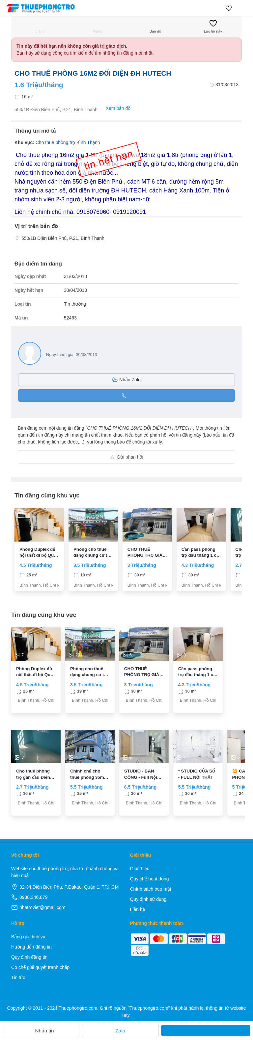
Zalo (120, 1030)
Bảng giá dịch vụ (28, 936)
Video (97, 26)
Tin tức (18, 977)
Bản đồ (155, 26)
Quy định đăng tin (29, 957)
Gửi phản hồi (126, 457)
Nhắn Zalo (126, 379)
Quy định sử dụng (148, 899)
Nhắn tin (41, 1030)
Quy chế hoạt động (149, 878)
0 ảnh (40, 26)
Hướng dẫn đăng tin (31, 947)
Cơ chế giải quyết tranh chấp (40, 967)
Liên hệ (137, 909)
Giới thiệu (140, 868)
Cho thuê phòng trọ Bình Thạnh (68, 142)
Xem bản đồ (115, 108)
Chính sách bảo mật (150, 889)
